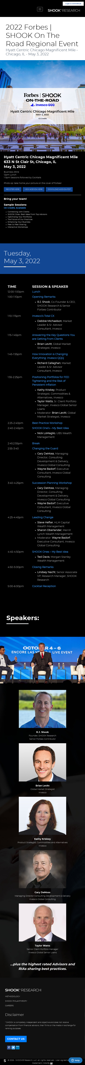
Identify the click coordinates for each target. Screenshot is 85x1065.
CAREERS (9, 1006)
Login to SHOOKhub (73, 3)
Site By (48, 1063)
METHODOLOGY (12, 996)
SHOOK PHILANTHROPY (16, 1001)
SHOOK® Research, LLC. (26, 1060)
